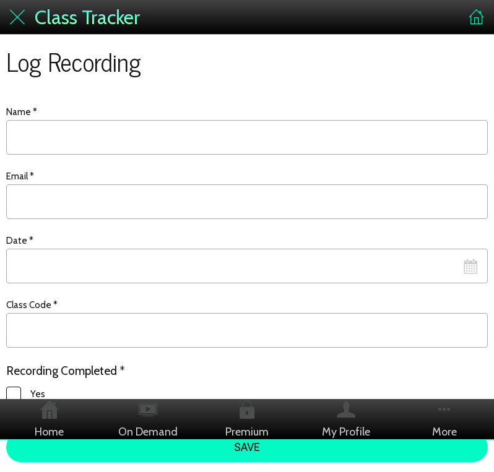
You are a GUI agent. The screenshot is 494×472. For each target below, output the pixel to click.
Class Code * (32, 305)
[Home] (477, 17)
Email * (20, 176)
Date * (19, 240)
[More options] (444, 419)
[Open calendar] (470, 266)
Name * (21, 112)
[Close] (17, 17)
